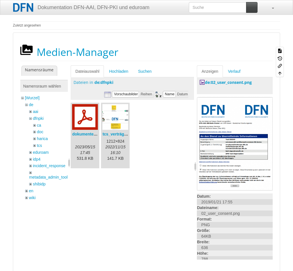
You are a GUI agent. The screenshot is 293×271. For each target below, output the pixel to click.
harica (42, 138)
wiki (32, 197)
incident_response (49, 165)
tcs (39, 145)
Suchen (144, 71)
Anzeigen (209, 71)
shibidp (39, 184)
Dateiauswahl (87, 71)
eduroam (41, 152)
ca (39, 125)
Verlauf (234, 71)
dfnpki (38, 118)
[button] (270, 7)
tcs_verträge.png (118, 134)
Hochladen (118, 71)
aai (35, 111)
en (31, 191)
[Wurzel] (32, 98)
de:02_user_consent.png (228, 82)
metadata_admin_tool (48, 177)
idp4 (36, 159)
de (31, 104)
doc (40, 132)
